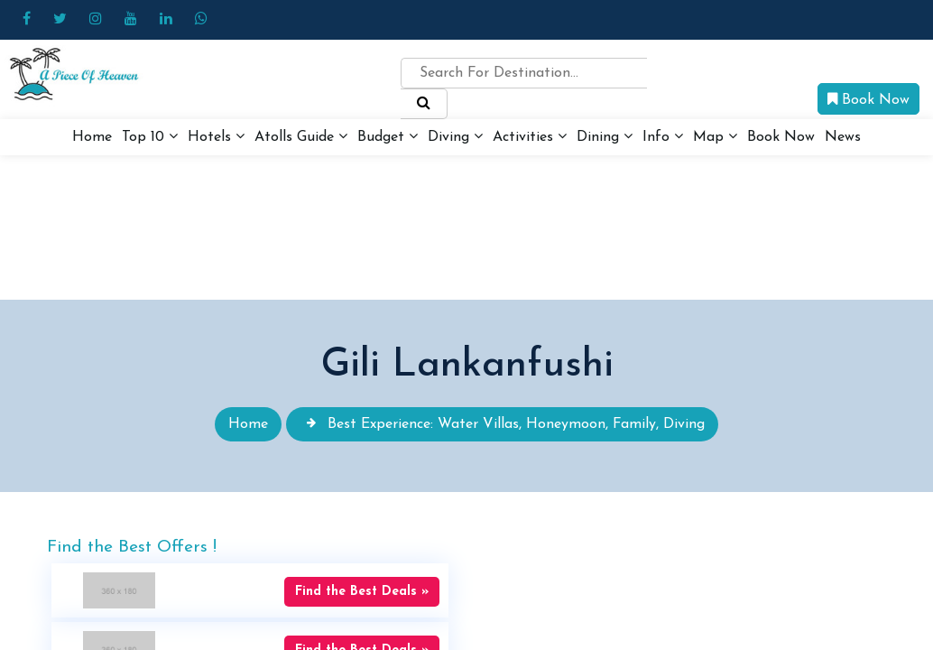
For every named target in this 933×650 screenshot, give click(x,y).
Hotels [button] (216, 136)
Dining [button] (605, 136)
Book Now (868, 99)
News (843, 137)
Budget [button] (387, 136)
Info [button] (662, 136)
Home (92, 137)
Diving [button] (455, 136)
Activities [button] (530, 136)
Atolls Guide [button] (300, 136)
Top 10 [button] (150, 136)
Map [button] (715, 136)
